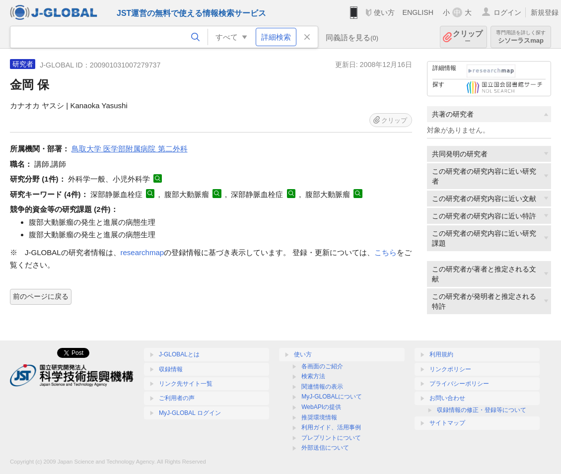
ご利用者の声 (177, 398)
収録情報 (171, 369)
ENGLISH (417, 12)
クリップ (468, 37)
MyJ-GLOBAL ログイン (190, 412)
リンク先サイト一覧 (185, 383)
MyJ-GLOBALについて (331, 396)
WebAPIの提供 (321, 407)
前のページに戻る (41, 296)
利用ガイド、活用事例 (331, 427)
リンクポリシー (450, 369)
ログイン (507, 12)
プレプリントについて (331, 437)
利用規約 (441, 354)
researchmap (142, 252)
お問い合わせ (447, 398)
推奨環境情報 (319, 417)
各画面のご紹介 (322, 366)
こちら (385, 252)
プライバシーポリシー (459, 383)
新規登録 (545, 12)
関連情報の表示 (322, 386)
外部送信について (325, 447)
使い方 (384, 12)
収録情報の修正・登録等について (481, 409)
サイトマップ (447, 422)
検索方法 (313, 376)
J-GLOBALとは (179, 354)
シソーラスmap (521, 37)
